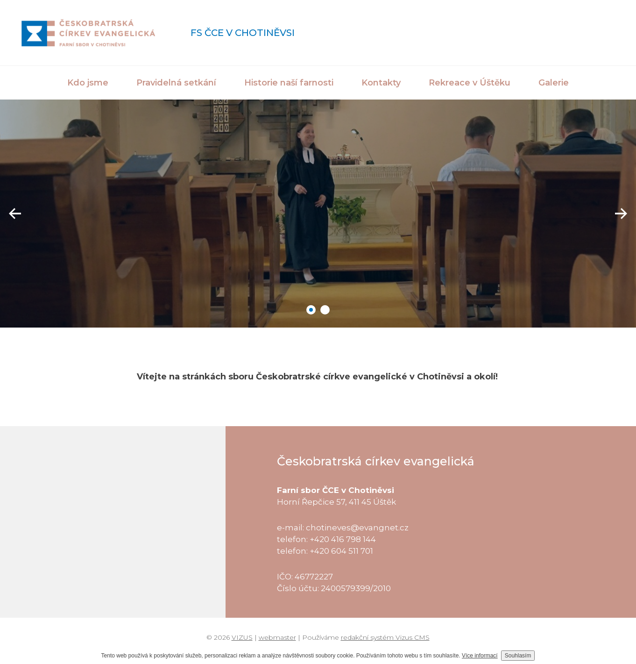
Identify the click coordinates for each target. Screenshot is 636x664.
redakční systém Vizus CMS (385, 637)
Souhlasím (518, 655)
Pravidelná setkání (176, 83)
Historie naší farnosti (288, 83)
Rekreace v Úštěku (469, 83)
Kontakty (381, 83)
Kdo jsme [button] (87, 83)
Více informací (480, 655)
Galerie (553, 83)
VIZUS (242, 637)
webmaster (277, 637)
